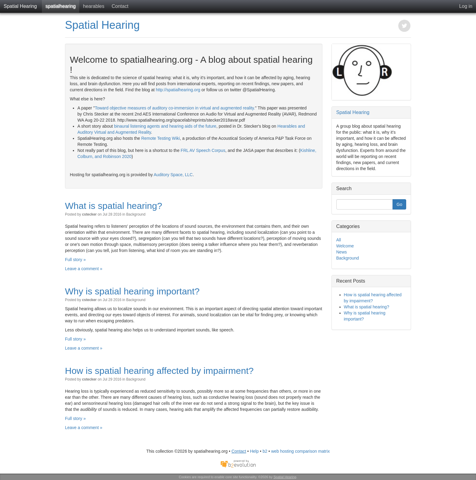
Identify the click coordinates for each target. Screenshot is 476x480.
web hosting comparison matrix (300, 451)
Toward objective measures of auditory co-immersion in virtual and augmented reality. (175, 108)
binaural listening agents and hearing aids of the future (165, 126)
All (338, 239)
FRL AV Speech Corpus (203, 150)
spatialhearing (61, 6)
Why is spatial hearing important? (132, 291)
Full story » (75, 259)
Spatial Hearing (20, 6)
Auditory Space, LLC (173, 174)
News (341, 252)
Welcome (345, 245)
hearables (93, 6)
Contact (120, 6)
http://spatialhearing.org (178, 89)
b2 (265, 451)
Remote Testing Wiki (160, 138)
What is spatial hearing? (113, 206)
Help (254, 451)
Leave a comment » (83, 268)
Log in (465, 6)
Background (135, 214)
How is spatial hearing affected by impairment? (159, 371)
